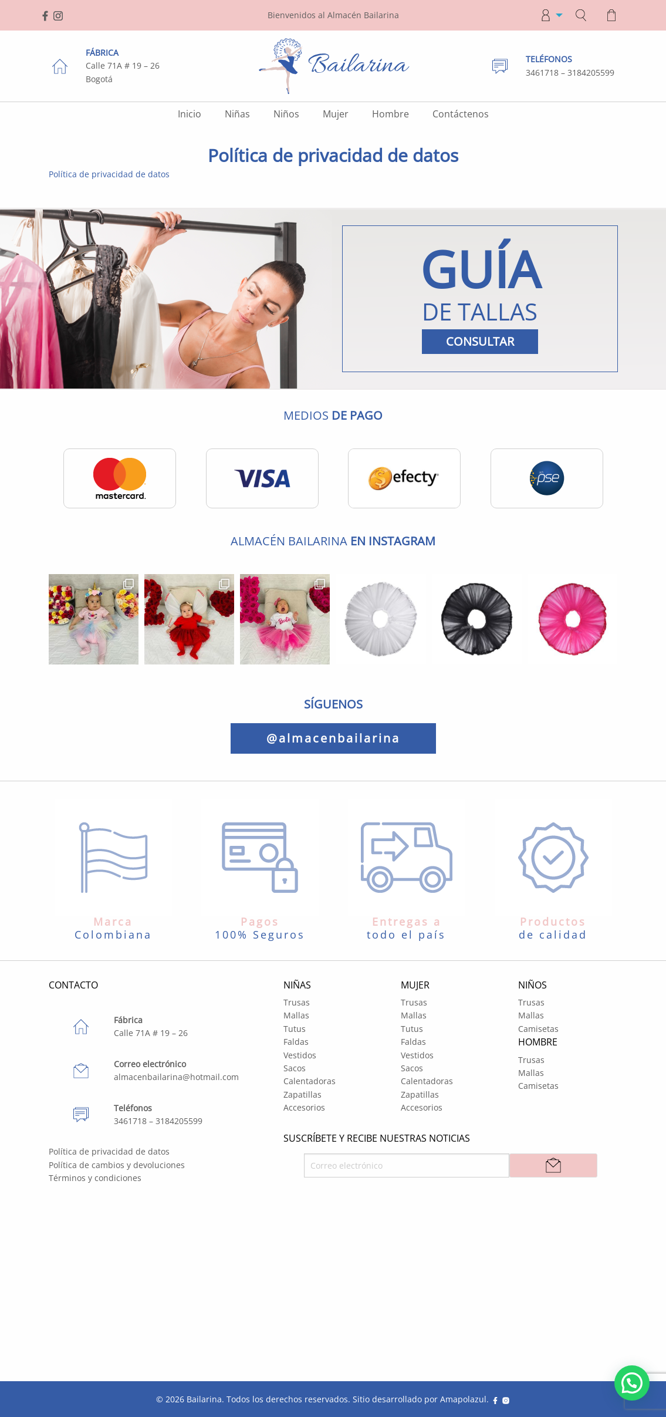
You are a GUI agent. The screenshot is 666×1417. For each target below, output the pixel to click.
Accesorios (304, 1107)
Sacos (294, 1068)
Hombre (390, 113)
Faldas (296, 1041)
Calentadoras (309, 1081)
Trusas (296, 1002)
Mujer (336, 113)
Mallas (296, 1015)
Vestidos (299, 1055)
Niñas (237, 113)
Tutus (294, 1028)
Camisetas (538, 1028)
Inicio (189, 113)
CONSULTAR (480, 341)
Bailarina (204, 1399)
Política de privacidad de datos (109, 1151)
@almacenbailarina (333, 738)
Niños (286, 113)
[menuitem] (548, 15)
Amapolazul (463, 1399)
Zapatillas (302, 1094)
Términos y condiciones (95, 1177)
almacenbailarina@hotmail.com (176, 1076)
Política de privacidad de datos (109, 174)
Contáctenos (460, 113)
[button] (632, 1383)
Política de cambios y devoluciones (117, 1164)
